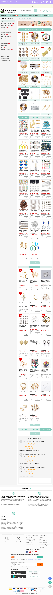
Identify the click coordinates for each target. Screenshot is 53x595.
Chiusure (3, 34)
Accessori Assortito (5, 58)
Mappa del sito (29, 542)
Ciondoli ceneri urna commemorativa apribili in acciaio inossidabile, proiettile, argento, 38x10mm (34, 348)
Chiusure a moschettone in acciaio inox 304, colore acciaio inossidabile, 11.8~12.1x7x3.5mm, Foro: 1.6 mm (46, 348)
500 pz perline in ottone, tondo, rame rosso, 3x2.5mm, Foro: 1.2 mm (23, 211)
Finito (34, 480)
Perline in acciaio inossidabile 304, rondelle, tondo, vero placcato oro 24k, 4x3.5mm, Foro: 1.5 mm (35, 392)
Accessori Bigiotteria (26, 18)
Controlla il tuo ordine (50, 578)
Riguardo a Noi (29, 537)
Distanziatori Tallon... (6, 25)
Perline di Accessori (5, 38)
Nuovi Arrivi (4, 15)
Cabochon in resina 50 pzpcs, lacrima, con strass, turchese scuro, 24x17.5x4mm (45, 151)
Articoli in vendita (46, 117)
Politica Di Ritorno (43, 542)
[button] (52, 15)
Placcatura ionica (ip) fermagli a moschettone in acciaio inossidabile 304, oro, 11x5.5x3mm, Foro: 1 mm (34, 413)
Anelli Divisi (4, 45)
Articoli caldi (35, 117)
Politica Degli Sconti (30, 544)
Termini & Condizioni (30, 540)
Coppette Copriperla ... (6, 23)
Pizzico (3, 54)
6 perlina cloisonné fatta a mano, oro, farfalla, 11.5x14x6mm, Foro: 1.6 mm (23, 171)
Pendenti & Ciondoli (5, 49)
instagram (33, 552)
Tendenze (47, 15)
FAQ (40, 539)
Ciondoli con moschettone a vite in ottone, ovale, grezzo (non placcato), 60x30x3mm (34, 303)
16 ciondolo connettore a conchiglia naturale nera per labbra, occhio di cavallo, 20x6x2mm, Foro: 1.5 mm (34, 151)
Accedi (44, 11)
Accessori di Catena (6, 32)
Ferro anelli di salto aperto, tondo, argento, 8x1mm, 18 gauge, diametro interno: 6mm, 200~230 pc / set (46, 281)
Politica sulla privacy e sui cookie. (34, 559)
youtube (36, 552)
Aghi (2, 51)
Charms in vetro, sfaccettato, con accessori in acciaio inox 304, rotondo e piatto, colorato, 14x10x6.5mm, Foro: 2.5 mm (45, 370)
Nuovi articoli (24, 117)
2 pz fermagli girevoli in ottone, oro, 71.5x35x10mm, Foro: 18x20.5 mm (23, 252)
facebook (27, 552)
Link (2, 47)
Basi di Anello (4, 41)
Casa (19, 18)
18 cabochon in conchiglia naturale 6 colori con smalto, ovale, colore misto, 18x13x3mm (45, 171)
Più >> (34, 262)
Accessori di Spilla (5, 60)
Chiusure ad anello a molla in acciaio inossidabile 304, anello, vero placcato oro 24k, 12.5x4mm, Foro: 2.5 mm (23, 281)
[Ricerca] (32, 10)
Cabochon (3, 27)
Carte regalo (41, 547)
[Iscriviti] (25, 564)
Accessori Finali (5, 56)
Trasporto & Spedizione (44, 540)
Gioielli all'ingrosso (34, 15)
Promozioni (23, 15)
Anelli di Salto (4, 43)
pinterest (30, 552)
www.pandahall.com (19, 6)
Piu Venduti (14, 15)
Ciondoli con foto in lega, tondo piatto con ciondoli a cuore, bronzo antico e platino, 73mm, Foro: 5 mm (46, 231)
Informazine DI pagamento (44, 544)
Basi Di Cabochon (5, 29)
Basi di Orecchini (5, 36)
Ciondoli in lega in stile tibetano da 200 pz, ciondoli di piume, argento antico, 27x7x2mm (34, 231)
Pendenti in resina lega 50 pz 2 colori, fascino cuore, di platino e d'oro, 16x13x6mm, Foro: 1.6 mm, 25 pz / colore (35, 171)
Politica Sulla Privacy (30, 539)
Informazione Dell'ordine (44, 545)
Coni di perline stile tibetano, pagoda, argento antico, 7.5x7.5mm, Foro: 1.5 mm (23, 326)
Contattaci (41, 537)
